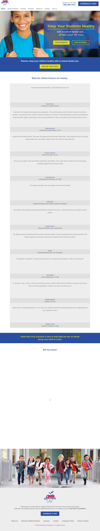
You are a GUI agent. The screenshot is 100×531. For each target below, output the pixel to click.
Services (31, 9)
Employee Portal (68, 521)
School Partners (12, 9)
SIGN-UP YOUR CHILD (50, 66)
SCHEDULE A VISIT (50, 513)
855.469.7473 (69, 5)
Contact (47, 9)
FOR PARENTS (61, 43)
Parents (23, 9)
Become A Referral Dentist (30, 521)
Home (3, 9)
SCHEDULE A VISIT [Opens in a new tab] (88, 4)
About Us (39, 9)
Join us (54, 9)
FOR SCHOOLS (80, 43)
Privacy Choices (83, 521)
